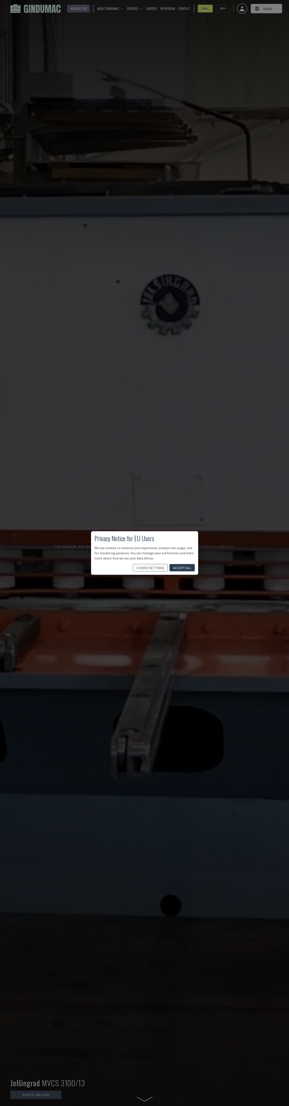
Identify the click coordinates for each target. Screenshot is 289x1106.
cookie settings (150, 568)
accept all (182, 568)
